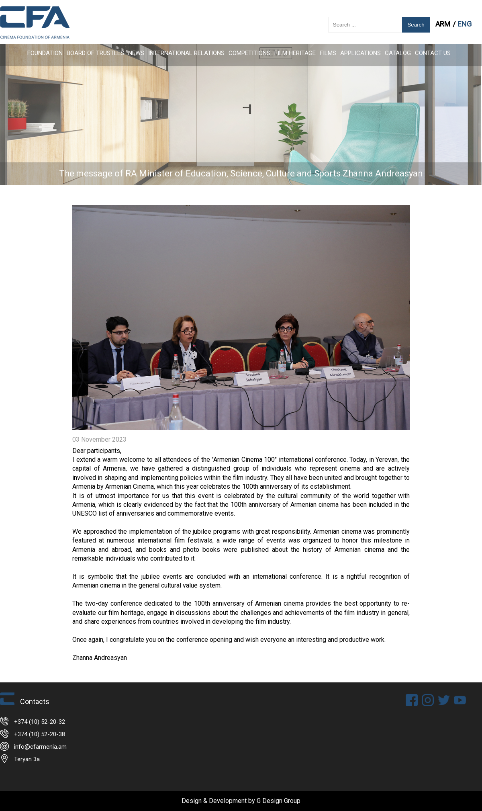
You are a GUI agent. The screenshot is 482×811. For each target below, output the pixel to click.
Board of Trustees (95, 53)
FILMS (328, 53)
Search (415, 25)
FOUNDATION (45, 53)
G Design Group (278, 801)
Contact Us (433, 53)
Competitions (249, 53)
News (136, 53)
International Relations (186, 53)
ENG (464, 24)
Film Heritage (295, 53)
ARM (443, 24)
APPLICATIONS (360, 53)
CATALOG (398, 53)
